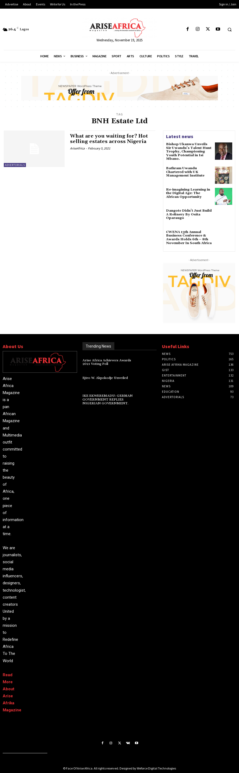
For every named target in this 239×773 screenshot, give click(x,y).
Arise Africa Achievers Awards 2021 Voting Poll (110, 361)
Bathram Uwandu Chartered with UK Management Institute (185, 171)
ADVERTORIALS (15, 165)
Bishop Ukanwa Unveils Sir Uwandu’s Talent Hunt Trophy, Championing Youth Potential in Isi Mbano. (189, 151)
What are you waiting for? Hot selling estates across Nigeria (109, 139)
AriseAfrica (77, 148)
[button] (229, 29)
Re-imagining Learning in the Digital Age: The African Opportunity (188, 192)
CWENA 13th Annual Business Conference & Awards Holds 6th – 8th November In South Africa (188, 236)
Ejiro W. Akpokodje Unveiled (104, 377)
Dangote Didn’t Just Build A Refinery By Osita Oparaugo (188, 213)
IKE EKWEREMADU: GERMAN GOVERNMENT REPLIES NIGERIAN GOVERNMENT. (106, 398)
